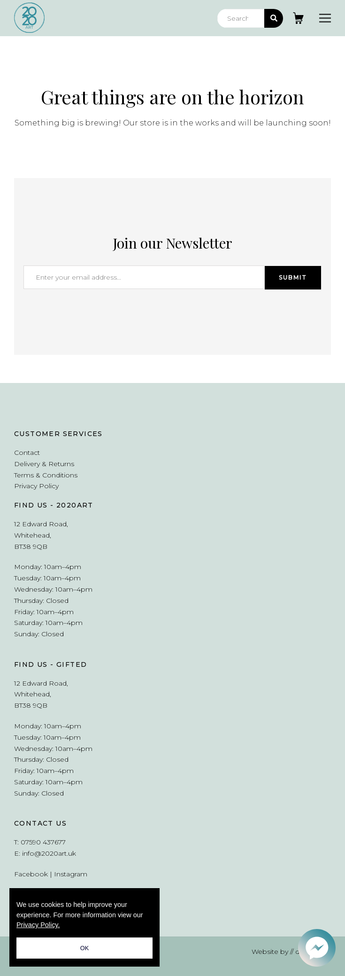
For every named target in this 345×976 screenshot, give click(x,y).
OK (84, 948)
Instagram (70, 874)
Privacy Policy (36, 486)
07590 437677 (43, 842)
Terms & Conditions (45, 475)
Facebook (31, 874)
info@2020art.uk (49, 853)
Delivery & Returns (44, 464)
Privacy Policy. (38, 925)
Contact (27, 452)
